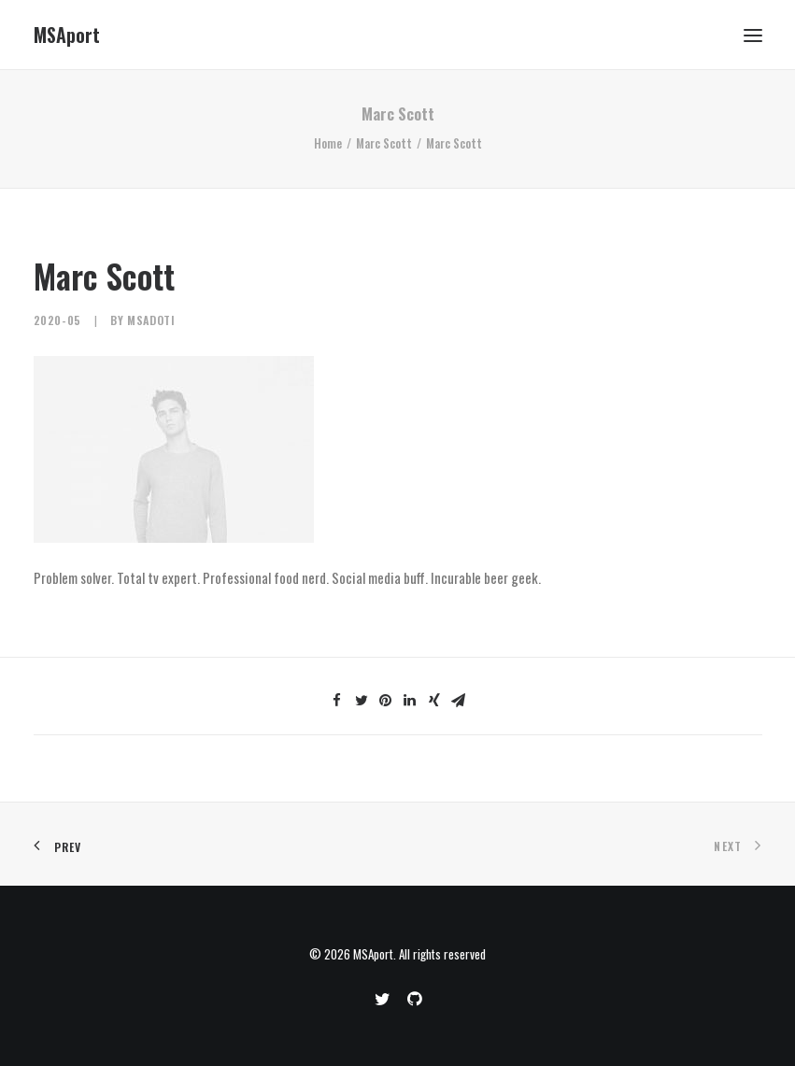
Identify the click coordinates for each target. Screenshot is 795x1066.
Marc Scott (384, 143)
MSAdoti (151, 320)
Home (328, 143)
